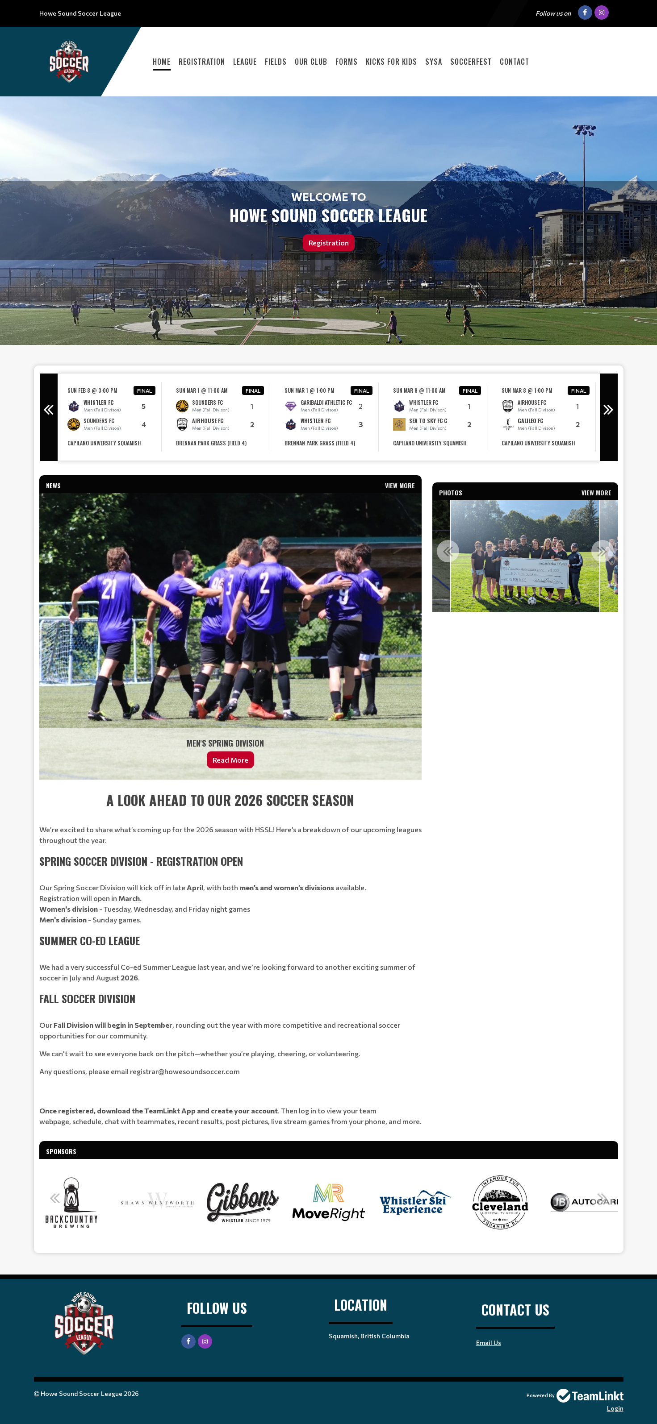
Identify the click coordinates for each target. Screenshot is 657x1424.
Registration (202, 61)
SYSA (433, 61)
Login (615, 1408)
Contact (514, 61)
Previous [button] (49, 417)
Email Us (488, 1342)
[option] (112, 417)
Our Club (311, 61)
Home (162, 61)
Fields (276, 61)
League (245, 61)
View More (400, 485)
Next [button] (609, 417)
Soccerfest (471, 61)
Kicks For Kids (391, 61)
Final (144, 390)
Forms (346, 61)
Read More (230, 760)
